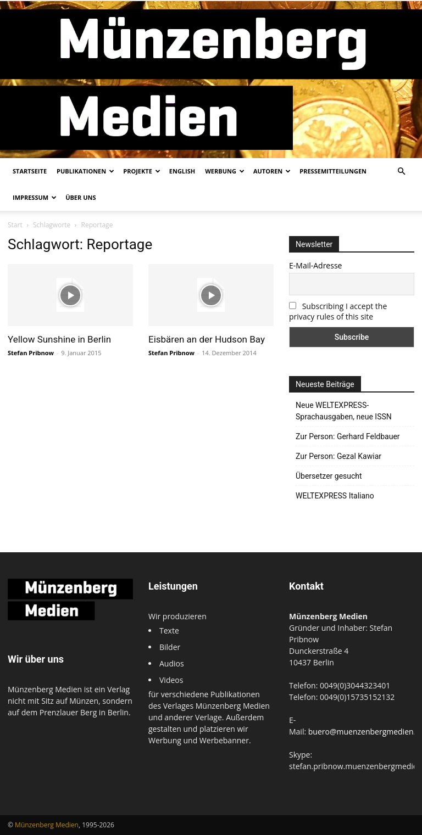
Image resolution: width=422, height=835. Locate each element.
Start (15, 224)
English (182, 171)
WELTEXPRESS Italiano (335, 495)
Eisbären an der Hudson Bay (206, 339)
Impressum (35, 197)
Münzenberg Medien (47, 825)
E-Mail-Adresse (315, 265)
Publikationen (85, 171)
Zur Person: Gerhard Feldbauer (348, 436)
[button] (401, 171)
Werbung (225, 171)
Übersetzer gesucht (329, 476)
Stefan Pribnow (31, 353)
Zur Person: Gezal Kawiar (338, 456)
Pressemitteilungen (333, 171)
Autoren (272, 171)
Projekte (141, 171)
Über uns (80, 197)
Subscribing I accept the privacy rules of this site (338, 311)
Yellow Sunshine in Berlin (59, 339)
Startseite (30, 171)
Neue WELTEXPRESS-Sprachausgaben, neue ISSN (344, 411)
